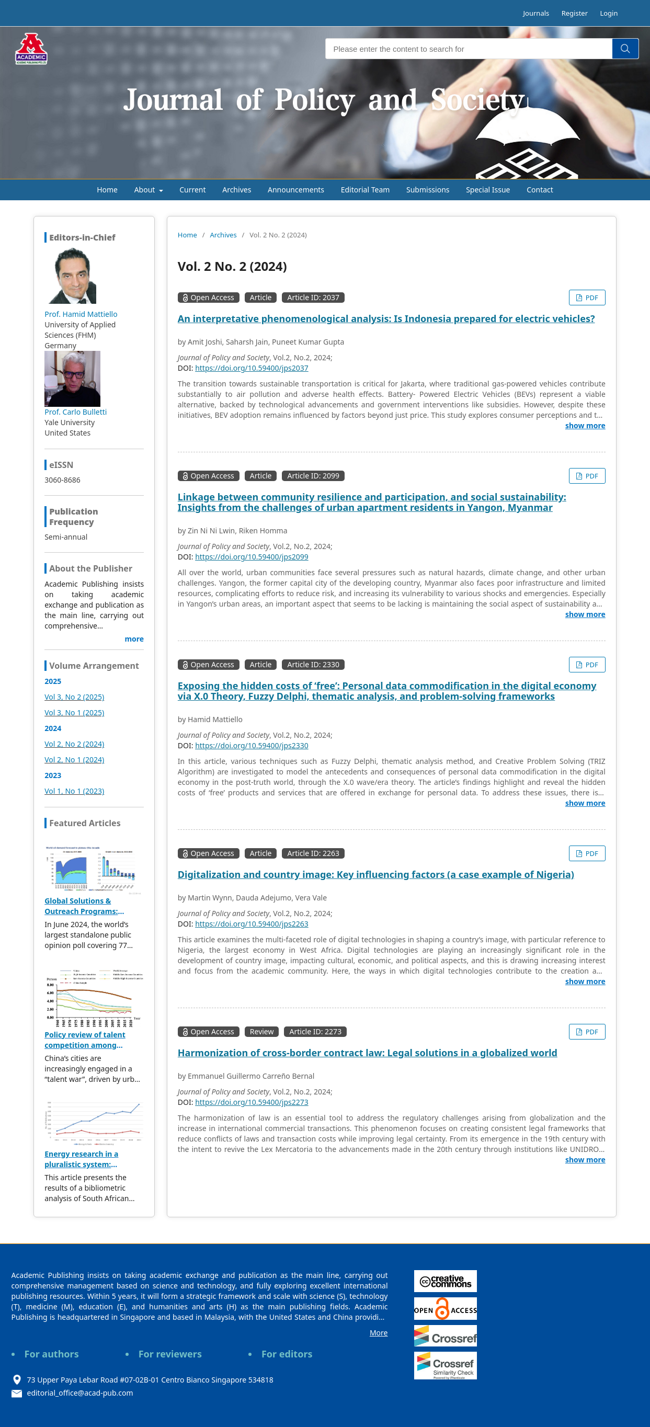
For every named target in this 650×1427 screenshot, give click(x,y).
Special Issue (488, 190)
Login (609, 13)
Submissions (428, 190)
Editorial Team (365, 190)
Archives (236, 190)
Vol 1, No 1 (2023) (74, 791)
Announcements (296, 190)
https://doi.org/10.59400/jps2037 (252, 368)
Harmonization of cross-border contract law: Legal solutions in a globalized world (367, 1052)
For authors (52, 1354)
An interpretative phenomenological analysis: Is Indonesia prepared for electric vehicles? (386, 318)
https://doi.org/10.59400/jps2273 (252, 1102)
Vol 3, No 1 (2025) (74, 712)
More (379, 1333)
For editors (287, 1354)
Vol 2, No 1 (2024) (74, 759)
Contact (540, 190)
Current (192, 190)
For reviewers (170, 1354)
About (145, 190)
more (134, 639)
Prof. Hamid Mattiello (80, 314)
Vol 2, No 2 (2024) (74, 744)
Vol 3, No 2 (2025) (74, 697)
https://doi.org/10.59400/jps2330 (252, 745)
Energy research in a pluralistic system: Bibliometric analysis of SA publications (92, 1169)
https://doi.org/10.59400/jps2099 (252, 557)
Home (107, 190)
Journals (536, 13)
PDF (591, 297)
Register (575, 13)
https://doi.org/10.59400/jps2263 (252, 924)
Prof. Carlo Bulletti (75, 412)
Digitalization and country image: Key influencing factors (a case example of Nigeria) (376, 874)
